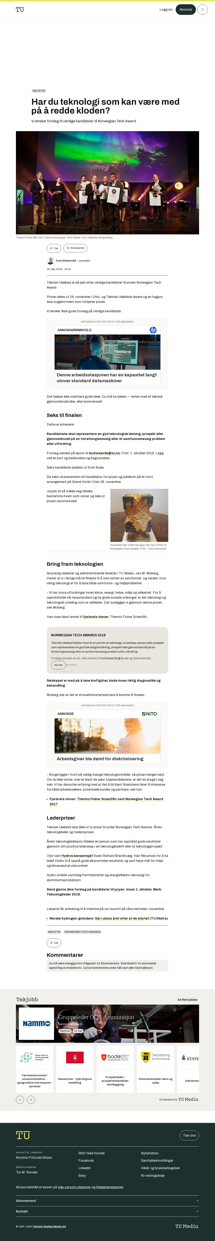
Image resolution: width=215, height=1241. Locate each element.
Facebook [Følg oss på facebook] (86, 1160)
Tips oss (189, 1135)
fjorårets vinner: (96, 617)
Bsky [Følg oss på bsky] (82, 1175)
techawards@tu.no (114, 658)
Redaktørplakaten (109, 1187)
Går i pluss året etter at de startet (122, 918)
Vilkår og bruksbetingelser (160, 1168)
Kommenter (75, 248)
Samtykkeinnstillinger (157, 1160)
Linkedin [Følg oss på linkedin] (84, 1168)
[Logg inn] (166, 9)
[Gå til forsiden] (20, 9)
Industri (39, 90)
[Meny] (202, 9)
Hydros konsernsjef (78, 856)
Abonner (185, 9)
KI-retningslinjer (153, 1175)
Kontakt (107, 1211)
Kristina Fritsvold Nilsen (34, 1157)
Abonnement (107, 1201)
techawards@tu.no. (105, 453)
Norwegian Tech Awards (83, 932)
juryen (119, 889)
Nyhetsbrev (149, 1153)
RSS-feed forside (91, 1153)
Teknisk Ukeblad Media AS (49, 1226)
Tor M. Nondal (26, 1172)
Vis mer (58, 665)
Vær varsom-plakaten (74, 1187)
